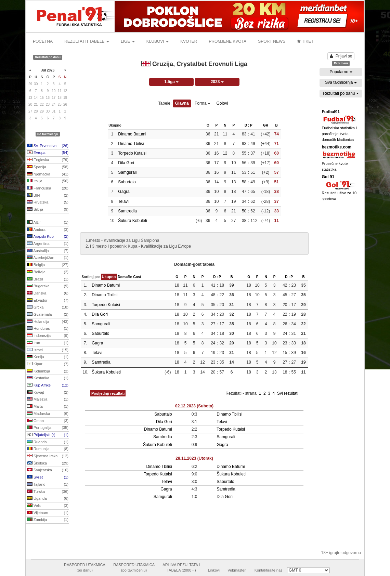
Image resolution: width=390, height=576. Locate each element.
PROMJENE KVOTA (227, 41)
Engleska (47, 160)
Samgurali (127, 172)
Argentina (47, 244)
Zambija (47, 520)
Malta (47, 406)
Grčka (47, 307)
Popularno (340, 71)
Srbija (47, 209)
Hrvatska (47, 202)
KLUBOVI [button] (157, 41)
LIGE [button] (128, 41)
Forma (202, 103)
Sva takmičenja (341, 82)
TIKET (305, 41)
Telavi (123, 201)
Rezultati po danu (341, 93)
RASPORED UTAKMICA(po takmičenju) (134, 567)
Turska (47, 492)
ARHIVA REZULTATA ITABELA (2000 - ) (181, 567)
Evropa (47, 153)
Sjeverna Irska (47, 456)
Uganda (47, 498)
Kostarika (47, 378)
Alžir (47, 222)
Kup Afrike (47, 385)
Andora (47, 230)
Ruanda (47, 442)
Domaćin (125, 277)
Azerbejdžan (47, 258)
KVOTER (188, 41)
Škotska (47, 463)
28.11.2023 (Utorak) (194, 458)
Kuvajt (47, 392)
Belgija (47, 265)
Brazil (47, 279)
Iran (47, 343)
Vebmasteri (237, 570)
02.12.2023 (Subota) (194, 406)
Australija (47, 251)
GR (265, 125)
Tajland (47, 484)
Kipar (47, 364)
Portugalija (47, 428)
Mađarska (47, 414)
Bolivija (47, 272)
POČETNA (43, 41)
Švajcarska (47, 470)
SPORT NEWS (271, 41)
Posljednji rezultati (108, 393)
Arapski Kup (47, 236)
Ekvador (47, 300)
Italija (47, 181)
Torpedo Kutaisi (132, 153)
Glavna (182, 103)
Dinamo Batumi (132, 134)
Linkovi (214, 570)
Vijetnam (47, 513)
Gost (137, 277)
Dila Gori (126, 162)
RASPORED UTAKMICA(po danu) (84, 567)
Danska (47, 293)
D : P (248, 125)
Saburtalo (126, 182)
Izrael (47, 350)
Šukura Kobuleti (132, 220)
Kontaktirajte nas (269, 570)
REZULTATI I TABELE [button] (86, 41)
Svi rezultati (287, 393)
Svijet (47, 477)
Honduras (47, 328)
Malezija (47, 399)
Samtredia (127, 211)
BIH (47, 195)
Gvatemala (47, 314)
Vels (47, 506)
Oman (47, 421)
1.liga (171, 81)
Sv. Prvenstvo (47, 146)
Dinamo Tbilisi (131, 143)
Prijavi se (341, 56)
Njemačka (47, 174)
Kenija (47, 357)
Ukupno (109, 277)
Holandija (47, 322)
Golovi (222, 103)
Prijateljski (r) (47, 435)
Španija (47, 167)
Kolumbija (47, 371)
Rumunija (47, 449)
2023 (217, 81)
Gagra (123, 191)
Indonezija (47, 336)
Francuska (47, 188)
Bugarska (47, 286)
